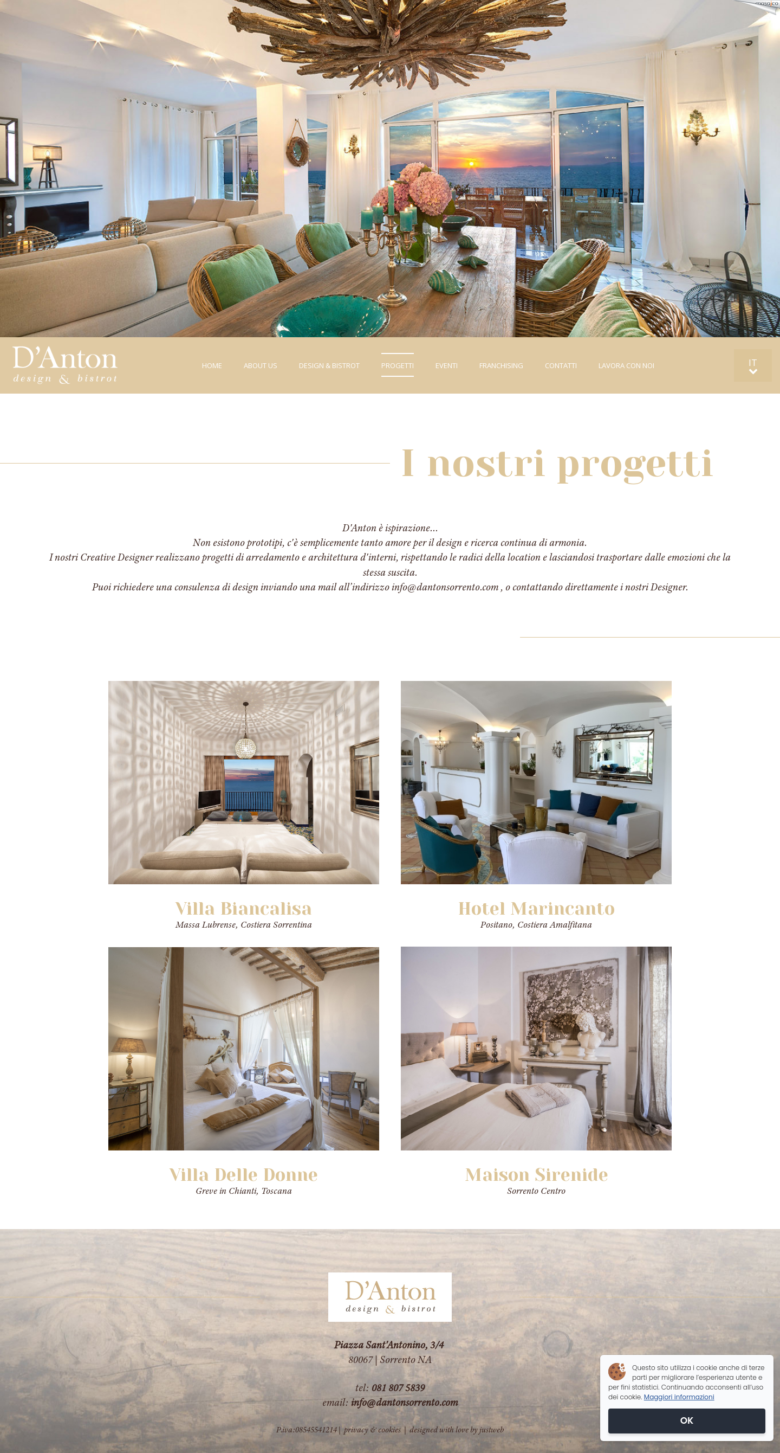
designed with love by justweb (457, 1430)
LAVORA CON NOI (626, 365)
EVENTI (446, 365)
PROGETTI (397, 365)
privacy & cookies (372, 1430)
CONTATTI (561, 365)
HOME (212, 365)
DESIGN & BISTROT (329, 365)
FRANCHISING (501, 365)
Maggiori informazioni (679, 1396)
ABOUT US (260, 365)
